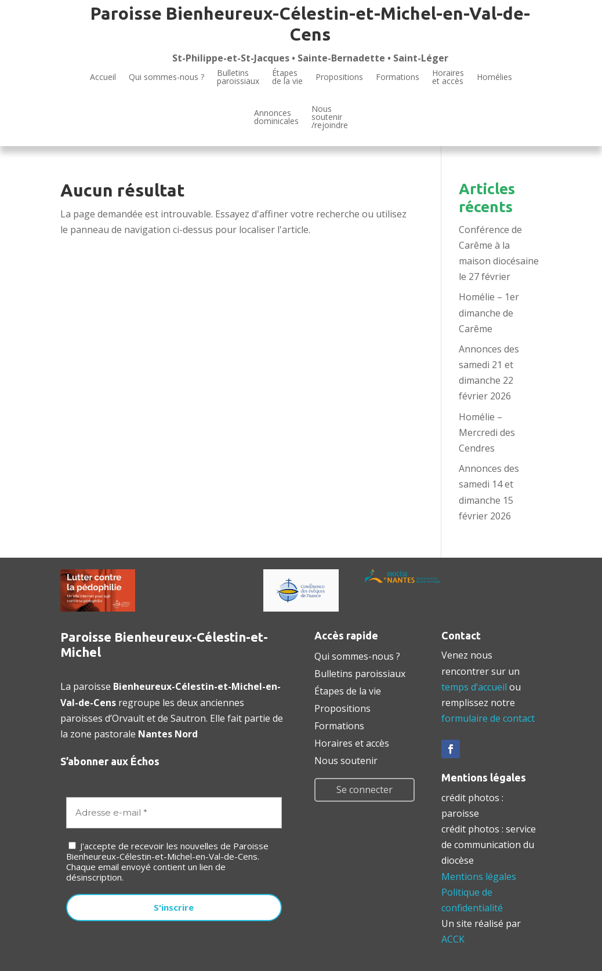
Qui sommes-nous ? (166, 76)
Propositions (339, 76)
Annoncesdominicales (276, 116)
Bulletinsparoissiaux (238, 77)
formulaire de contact (488, 718)
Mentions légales (478, 876)
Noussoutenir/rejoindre (329, 117)
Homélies (494, 76)
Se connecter (364, 789)
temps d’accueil (474, 687)
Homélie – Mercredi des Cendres (487, 432)
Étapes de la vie (347, 690)
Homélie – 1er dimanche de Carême (489, 312)
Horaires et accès (448, 77)
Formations (397, 76)
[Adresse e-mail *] (174, 813)
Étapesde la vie (287, 77)
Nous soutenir (346, 759)
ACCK (453, 939)
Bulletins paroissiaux (359, 672)
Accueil (103, 76)
